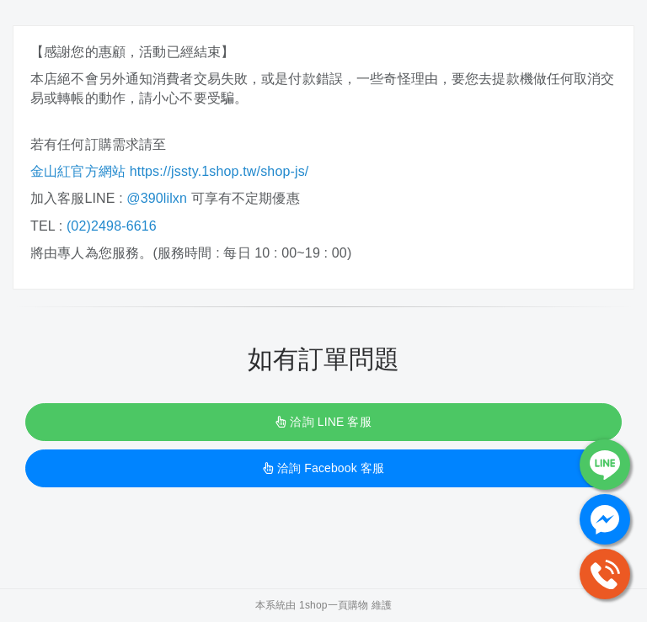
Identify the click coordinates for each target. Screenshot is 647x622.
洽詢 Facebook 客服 (323, 468)
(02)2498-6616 (112, 226)
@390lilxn (156, 198)
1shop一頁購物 (333, 605)
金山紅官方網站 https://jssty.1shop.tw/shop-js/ (171, 171)
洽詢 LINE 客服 (323, 421)
